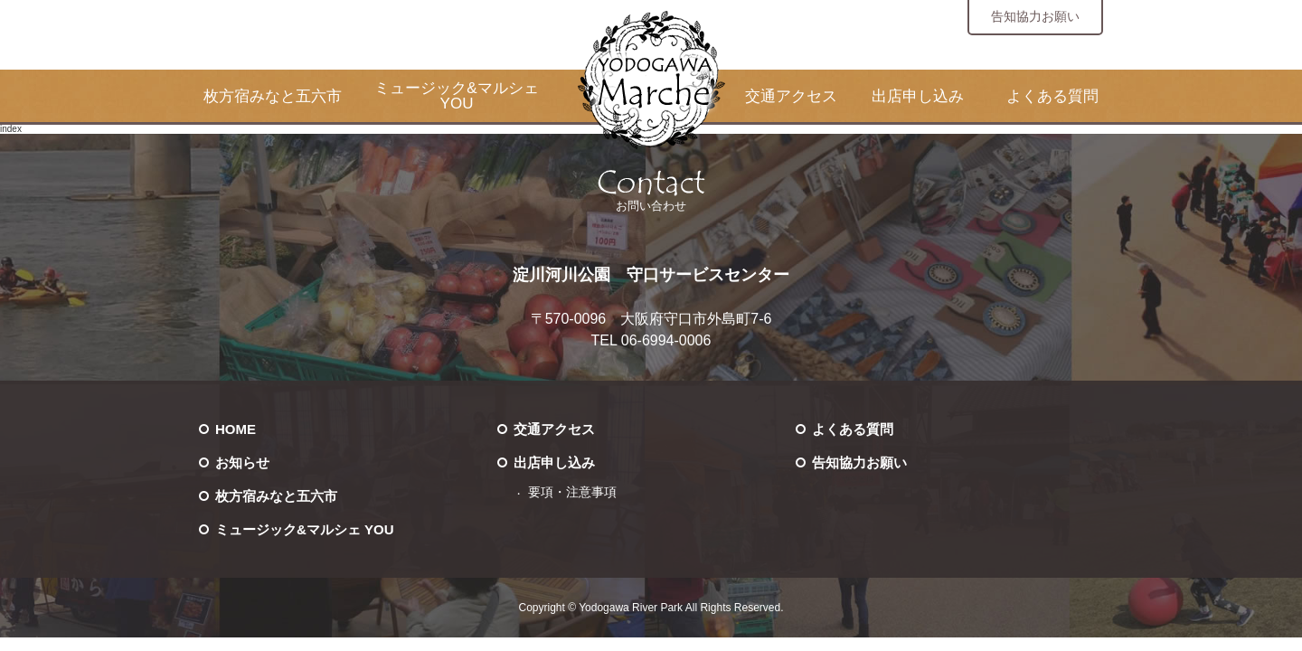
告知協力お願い (1035, 16)
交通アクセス (791, 96)
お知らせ (242, 462)
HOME (235, 429)
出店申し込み (918, 96)
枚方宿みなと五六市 (272, 96)
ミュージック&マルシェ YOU (456, 95)
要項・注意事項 (572, 492)
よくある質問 (1052, 96)
